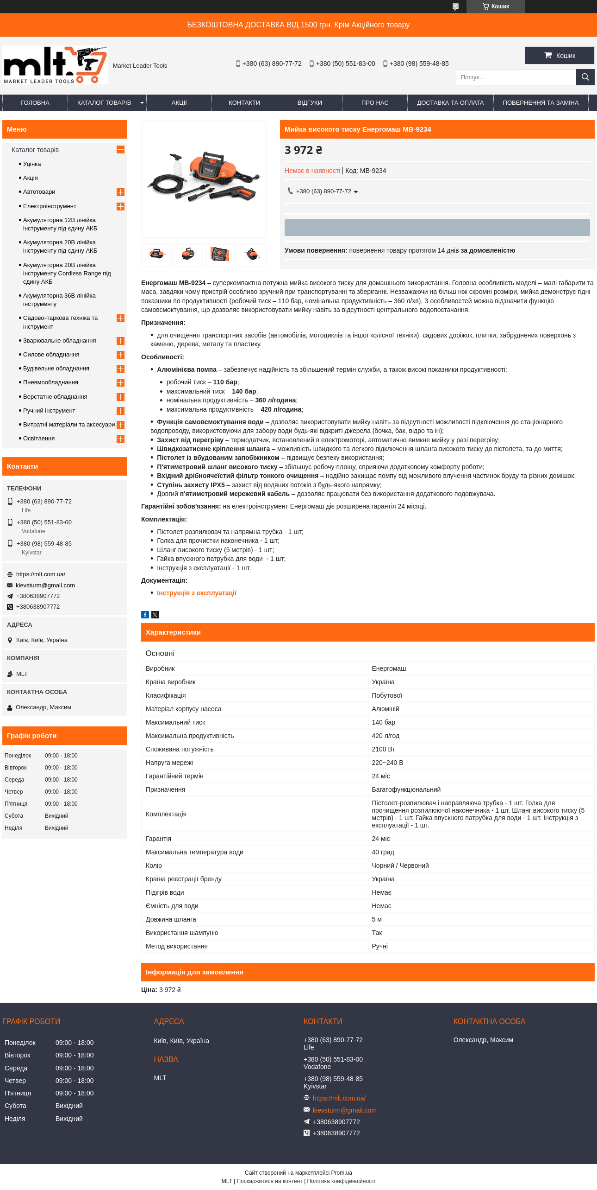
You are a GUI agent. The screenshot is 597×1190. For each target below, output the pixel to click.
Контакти (244, 102)
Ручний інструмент (49, 410)
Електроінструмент (49, 206)
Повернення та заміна (541, 102)
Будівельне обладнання (56, 368)
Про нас (375, 102)
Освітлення (39, 438)
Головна (35, 102)
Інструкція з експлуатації (196, 593)
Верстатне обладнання (55, 396)
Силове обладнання (51, 354)
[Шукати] (585, 77)
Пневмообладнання (50, 382)
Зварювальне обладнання (59, 340)
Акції (179, 102)
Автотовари (39, 191)
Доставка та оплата (450, 102)
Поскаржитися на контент (269, 1181)
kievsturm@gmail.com (45, 585)
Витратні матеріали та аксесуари (69, 424)
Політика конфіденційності (341, 1181)
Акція (30, 177)
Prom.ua (341, 1173)
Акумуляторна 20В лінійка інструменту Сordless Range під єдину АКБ (67, 273)
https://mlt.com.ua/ (40, 574)
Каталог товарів (104, 102)
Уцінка (32, 163)
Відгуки (310, 102)
